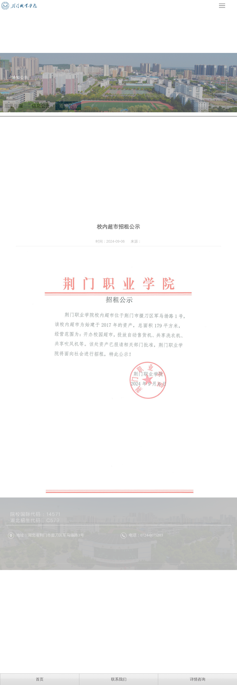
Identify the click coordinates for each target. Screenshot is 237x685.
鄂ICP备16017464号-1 (77, 585)
